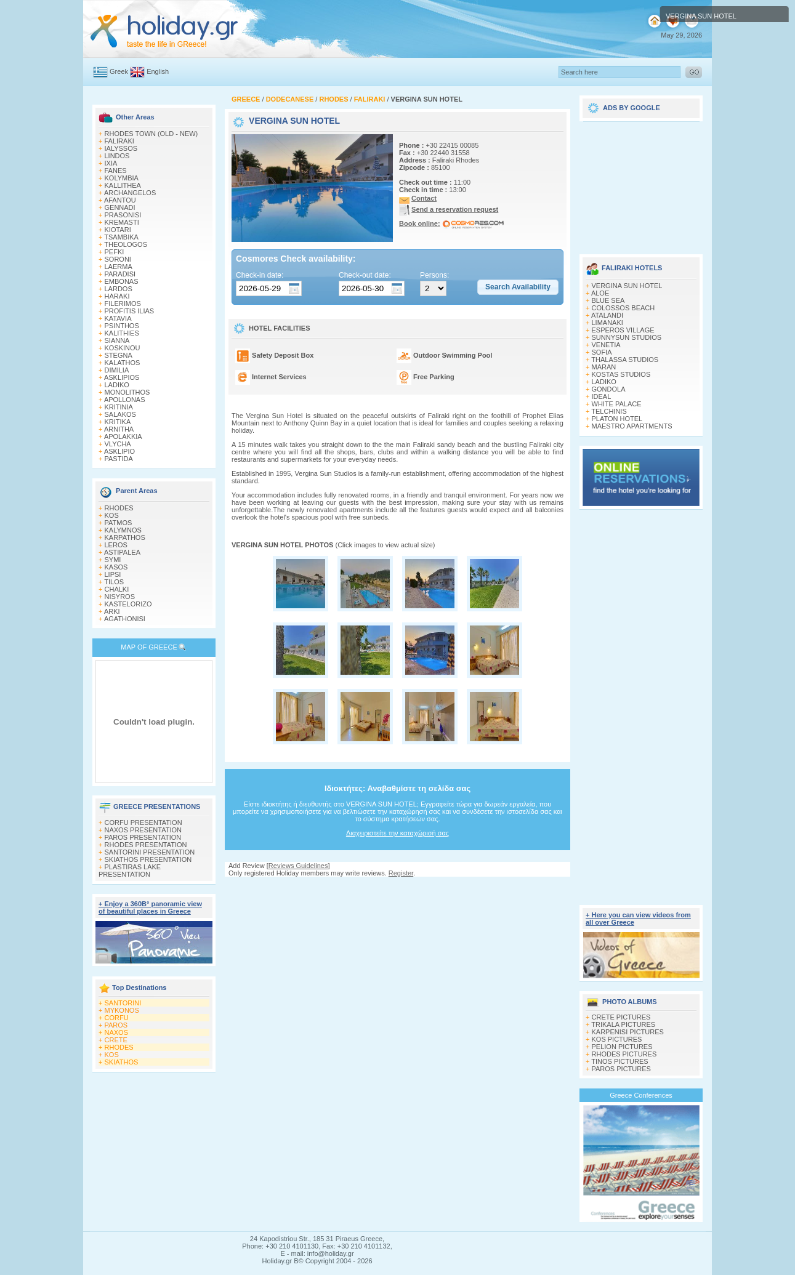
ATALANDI (607, 315)
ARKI (112, 611)
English (158, 71)
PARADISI (120, 274)
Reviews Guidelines (298, 865)
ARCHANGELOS (130, 192)
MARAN (604, 367)
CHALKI (117, 589)
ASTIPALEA (122, 552)
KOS (112, 515)
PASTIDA (119, 458)
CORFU (117, 1017)
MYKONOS (122, 1010)
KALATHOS (122, 362)
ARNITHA (119, 429)
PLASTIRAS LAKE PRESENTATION (130, 870)
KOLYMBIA (122, 178)
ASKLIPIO (119, 451)
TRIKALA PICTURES (623, 1024)
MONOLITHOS (127, 392)
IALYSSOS (121, 148)
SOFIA (602, 352)
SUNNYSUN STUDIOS (627, 337)
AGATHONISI (124, 618)
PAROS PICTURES (621, 1068)
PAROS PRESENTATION (143, 837)
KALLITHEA (123, 185)
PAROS (116, 1025)
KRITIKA (118, 421)
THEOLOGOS (125, 244)
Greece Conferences (641, 1095)
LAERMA (118, 266)
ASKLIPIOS (121, 377)
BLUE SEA (608, 300)
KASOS (116, 567)
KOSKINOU (122, 348)
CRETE (116, 1040)
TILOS (114, 581)
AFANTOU (120, 200)
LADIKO (117, 384)
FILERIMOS (123, 303)
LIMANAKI (607, 322)
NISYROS (120, 596)
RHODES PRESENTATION (146, 844)
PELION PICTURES (622, 1046)
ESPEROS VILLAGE (623, 330)
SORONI (118, 259)
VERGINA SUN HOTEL (627, 285)
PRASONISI (123, 215)
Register (401, 873)
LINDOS (117, 155)
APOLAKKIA (123, 436)
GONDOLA (609, 389)
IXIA (111, 163)
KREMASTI (122, 222)
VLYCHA (118, 444)
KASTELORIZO (128, 604)
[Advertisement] (398, 888)
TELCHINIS (608, 411)
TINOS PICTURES (619, 1061)
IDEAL (601, 396)
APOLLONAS (124, 399)
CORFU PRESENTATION (143, 822)
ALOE (600, 293)
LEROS (116, 545)
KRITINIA (119, 407)
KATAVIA (118, 318)
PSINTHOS (122, 325)
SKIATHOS (122, 1062)
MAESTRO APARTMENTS (632, 426)
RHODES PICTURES (624, 1054)
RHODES (119, 508)
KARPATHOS (125, 537)
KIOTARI (118, 229)
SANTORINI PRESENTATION (150, 852)
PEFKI (114, 251)
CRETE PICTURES (621, 1017)
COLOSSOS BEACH (623, 308)
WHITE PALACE (617, 404)
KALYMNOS (123, 530)
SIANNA (117, 340)
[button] (518, 288)
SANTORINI (123, 1003)
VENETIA (606, 344)
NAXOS (117, 1032)
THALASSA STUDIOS (624, 359)
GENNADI (120, 207)
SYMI (113, 559)
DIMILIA (117, 370)
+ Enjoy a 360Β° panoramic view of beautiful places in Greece (150, 907)
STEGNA (118, 355)
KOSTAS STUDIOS (621, 374)
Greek (119, 71)
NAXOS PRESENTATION (143, 830)
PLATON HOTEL (617, 418)
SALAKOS (120, 414)
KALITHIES (122, 333)
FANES (116, 170)
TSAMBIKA (121, 237)
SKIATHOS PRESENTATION (148, 859)
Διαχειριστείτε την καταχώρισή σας (397, 833)
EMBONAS (122, 281)
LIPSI (113, 574)
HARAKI (117, 296)
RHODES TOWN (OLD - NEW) (151, 133)
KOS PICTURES (617, 1039)
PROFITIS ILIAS (130, 311)
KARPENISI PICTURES (628, 1032)
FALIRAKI (119, 141)
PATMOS (118, 522)
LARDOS (118, 288)
